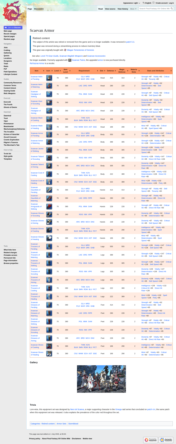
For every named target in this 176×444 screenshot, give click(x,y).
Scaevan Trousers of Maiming (35, 254)
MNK (85, 94)
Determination (146, 86)
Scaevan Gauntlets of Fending (35, 189)
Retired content (48, 424)
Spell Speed (154, 128)
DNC (92, 111)
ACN (88, 118)
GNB (92, 79)
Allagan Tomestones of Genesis (80, 50)
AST (90, 127)
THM (83, 118)
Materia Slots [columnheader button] (134, 70)
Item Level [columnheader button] (65, 70)
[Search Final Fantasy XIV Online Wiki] (156, 9)
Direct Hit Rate (154, 159)
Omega (118, 409)
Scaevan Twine (78, 60)
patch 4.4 (151, 409)
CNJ (76, 127)
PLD (78, 79)
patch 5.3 (130, 42)
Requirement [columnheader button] (84, 71)
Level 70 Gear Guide (49, 56)
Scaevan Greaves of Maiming (35, 313)
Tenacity (152, 79)
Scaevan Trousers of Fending (35, 246)
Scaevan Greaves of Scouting (35, 329)
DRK (88, 79)
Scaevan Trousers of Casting (35, 288)
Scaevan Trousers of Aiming (35, 279)
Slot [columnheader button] (101, 71)
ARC (78, 111)
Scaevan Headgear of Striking (36, 94)
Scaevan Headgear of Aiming (36, 110)
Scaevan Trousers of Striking (35, 263)
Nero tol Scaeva (77, 409)
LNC (80, 86)
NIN (85, 102)
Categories (35, 424)
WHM (81, 127)
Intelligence (145, 117)
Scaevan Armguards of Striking (36, 206)
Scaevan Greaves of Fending (35, 304)
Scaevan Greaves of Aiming (35, 338)
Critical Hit (145, 288)
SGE (95, 127)
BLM (76, 120)
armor (100, 60)
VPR (90, 102)
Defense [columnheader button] (110, 71)
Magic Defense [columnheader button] (122, 70)
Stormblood (73, 424)
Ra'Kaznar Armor (37, 63)
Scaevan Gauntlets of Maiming (35, 198)
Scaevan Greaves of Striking (35, 321)
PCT (95, 120)
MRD (88, 77)
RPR (90, 86)
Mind (143, 126)
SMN (81, 120)
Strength (144, 77)
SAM (90, 94)
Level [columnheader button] (56, 71)
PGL (80, 94)
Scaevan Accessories (96, 56)
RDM (86, 120)
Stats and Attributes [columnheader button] (155, 71)
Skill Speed (153, 95)
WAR (83, 79)
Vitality (156, 77)
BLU (90, 120)
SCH (86, 127)
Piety (161, 183)
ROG (81, 102)
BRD (83, 111)
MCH (88, 111)
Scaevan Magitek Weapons (71, 56)
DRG (85, 86)
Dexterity (144, 100)
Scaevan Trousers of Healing (35, 296)
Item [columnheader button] (36, 71)
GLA (83, 77)
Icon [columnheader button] (48, 71)
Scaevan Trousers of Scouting (35, 271)
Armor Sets (61, 424)
